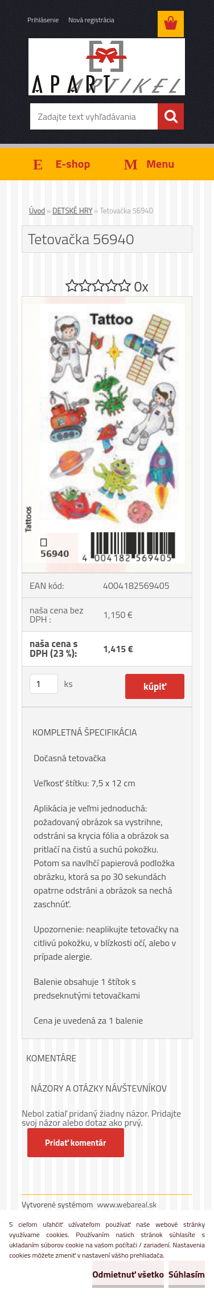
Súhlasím (186, 1274)
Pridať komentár (75, 1142)
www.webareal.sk (127, 1204)
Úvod (37, 210)
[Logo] (106, 66)
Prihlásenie (43, 19)
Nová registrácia (91, 19)
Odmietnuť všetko (128, 1274)
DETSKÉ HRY (72, 210)
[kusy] (44, 684)
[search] (171, 116)
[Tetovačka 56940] (107, 301)
